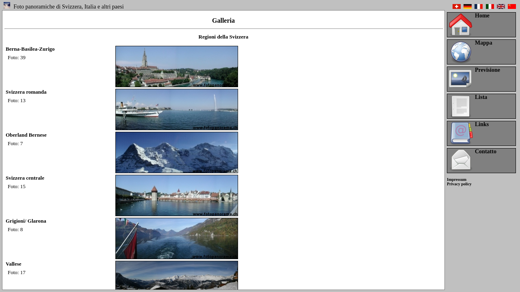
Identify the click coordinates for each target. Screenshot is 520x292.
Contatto (485, 151)
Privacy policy (459, 184)
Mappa (483, 43)
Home (482, 16)
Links (482, 124)
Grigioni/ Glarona (26, 221)
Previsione (487, 70)
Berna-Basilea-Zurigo (30, 49)
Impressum (456, 179)
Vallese (14, 264)
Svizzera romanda (26, 92)
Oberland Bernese (26, 135)
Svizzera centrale (25, 178)
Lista (481, 97)
